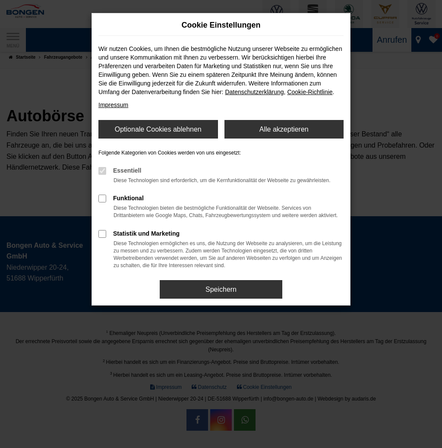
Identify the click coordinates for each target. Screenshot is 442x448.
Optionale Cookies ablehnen (158, 129)
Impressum (113, 104)
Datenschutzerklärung (254, 91)
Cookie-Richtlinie (309, 91)
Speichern (221, 289)
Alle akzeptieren (284, 129)
